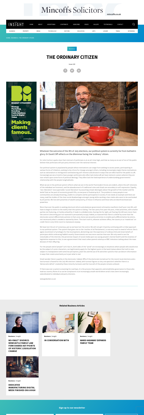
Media (38, 31)
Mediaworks (25, 413)
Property (26, 31)
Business (12, 31)
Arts (93, 31)
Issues (87, 24)
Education (80, 31)
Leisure (105, 31)
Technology (52, 31)
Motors (67, 31)
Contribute (64, 24)
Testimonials (108, 24)
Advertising (51, 24)
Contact (121, 24)
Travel (118, 31)
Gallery (96, 24)
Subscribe (76, 24)
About (40, 24)
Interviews (131, 31)
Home (31, 24)
